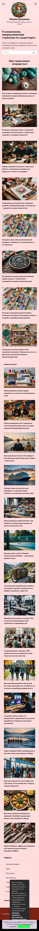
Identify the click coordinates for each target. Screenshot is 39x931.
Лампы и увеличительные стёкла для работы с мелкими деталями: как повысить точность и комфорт (17, 168)
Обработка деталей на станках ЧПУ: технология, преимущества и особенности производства (19, 620)
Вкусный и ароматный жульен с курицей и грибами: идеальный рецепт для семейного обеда (17, 815)
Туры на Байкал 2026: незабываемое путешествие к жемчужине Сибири (19, 752)
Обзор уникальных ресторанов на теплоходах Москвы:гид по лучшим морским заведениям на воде (19, 425)
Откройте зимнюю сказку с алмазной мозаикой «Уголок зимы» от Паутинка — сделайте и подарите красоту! (18, 132)
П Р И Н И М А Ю (24, 926)
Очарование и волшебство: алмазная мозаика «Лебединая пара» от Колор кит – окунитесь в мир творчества (19, 205)
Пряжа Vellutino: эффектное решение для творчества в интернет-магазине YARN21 (19, 848)
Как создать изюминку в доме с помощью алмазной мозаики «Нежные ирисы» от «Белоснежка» (19, 95)
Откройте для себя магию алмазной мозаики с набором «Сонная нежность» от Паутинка (18, 242)
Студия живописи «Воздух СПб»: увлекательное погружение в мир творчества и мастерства (18, 653)
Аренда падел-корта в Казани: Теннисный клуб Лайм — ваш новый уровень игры (18, 555)
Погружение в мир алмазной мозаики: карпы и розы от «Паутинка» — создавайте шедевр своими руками (18, 278)
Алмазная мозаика (12, 864)
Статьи (8, 891)
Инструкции (10, 873)
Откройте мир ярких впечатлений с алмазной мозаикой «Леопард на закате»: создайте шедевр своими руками (19, 315)
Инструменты (11, 878)
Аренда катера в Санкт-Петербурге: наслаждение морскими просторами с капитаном (19, 458)
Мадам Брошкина (19, 19)
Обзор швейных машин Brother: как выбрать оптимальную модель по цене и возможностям (18, 523)
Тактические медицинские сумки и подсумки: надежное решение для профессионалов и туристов (19, 588)
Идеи (8, 869)
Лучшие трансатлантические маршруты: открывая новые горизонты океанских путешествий (19, 490)
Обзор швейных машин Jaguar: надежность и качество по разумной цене (19, 393)
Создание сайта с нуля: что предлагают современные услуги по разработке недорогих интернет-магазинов (19, 719)
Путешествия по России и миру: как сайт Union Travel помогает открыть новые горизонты (19, 783)
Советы (8, 887)
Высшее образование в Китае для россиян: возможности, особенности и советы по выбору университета (19, 685)
